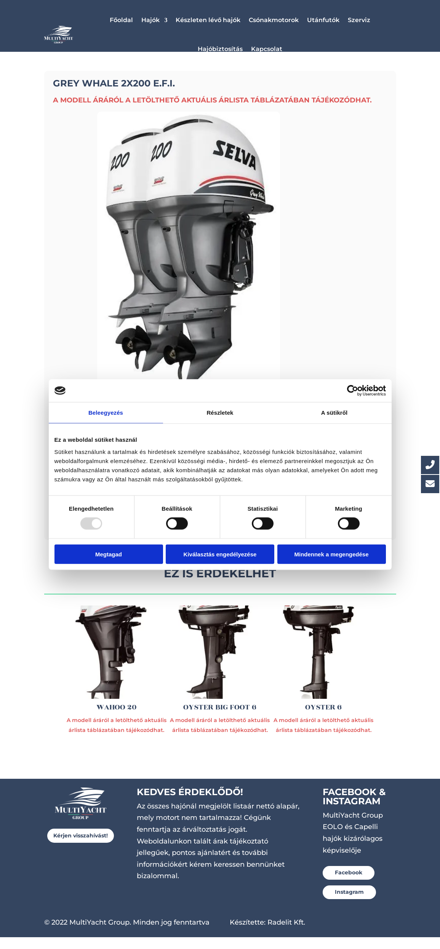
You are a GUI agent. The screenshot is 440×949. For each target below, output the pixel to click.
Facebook (348, 884)
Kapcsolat (266, 49)
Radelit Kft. (286, 934)
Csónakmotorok (274, 20)
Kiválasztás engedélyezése (220, 554)
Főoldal (121, 20)
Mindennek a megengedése (331, 554)
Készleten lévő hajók (208, 20)
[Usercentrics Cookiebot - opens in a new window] (352, 390)
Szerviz (359, 20)
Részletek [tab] (219, 412)
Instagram (349, 903)
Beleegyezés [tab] (105, 412)
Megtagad (108, 554)
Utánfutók (323, 20)
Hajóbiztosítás (220, 49)
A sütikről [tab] (334, 412)
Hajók (150, 20)
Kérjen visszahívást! (80, 847)
